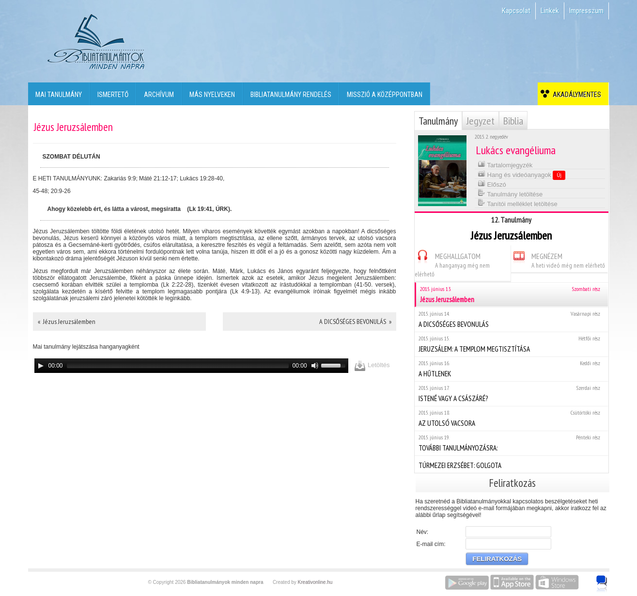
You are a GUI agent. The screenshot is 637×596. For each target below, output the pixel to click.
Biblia (513, 121)
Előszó (492, 183)
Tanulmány (438, 121)
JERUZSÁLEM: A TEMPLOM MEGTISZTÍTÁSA (511, 344)
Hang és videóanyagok (521, 174)
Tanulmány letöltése (510, 193)
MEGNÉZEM (558, 259)
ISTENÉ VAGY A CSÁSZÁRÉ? (511, 393)
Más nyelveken (212, 94)
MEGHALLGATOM (452, 263)
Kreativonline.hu (315, 582)
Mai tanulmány (58, 94)
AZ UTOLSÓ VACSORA (511, 418)
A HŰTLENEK (511, 368)
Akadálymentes (575, 94)
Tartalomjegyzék (505, 164)
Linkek (550, 10)
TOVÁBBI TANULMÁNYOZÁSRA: (511, 443)
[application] (191, 365)
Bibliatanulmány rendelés (290, 94)
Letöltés (371, 365)
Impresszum (586, 10)
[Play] (41, 366)
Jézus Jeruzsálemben (512, 294)
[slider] (178, 365)
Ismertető (112, 94)
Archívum (159, 94)
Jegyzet (480, 121)
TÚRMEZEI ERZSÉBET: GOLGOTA (511, 464)
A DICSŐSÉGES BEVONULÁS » (355, 321)
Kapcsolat (516, 10)
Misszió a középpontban (384, 94)
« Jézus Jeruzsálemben (66, 321)
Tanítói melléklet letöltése (518, 203)
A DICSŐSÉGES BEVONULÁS (511, 319)
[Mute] (315, 366)
